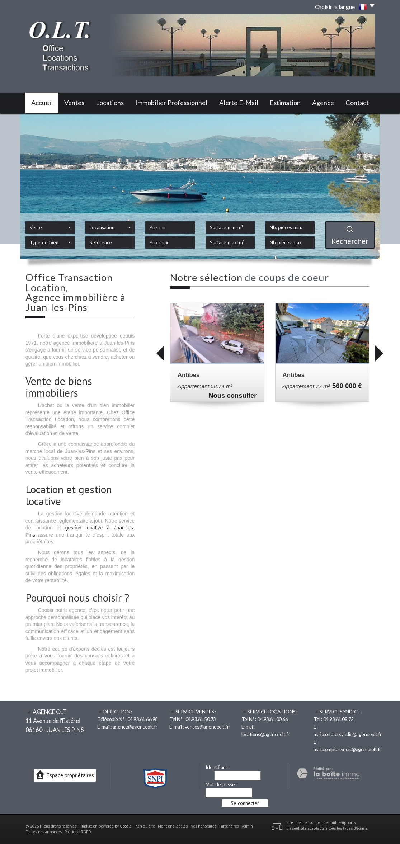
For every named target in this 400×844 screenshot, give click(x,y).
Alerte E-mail (238, 103)
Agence (323, 103)
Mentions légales (173, 826)
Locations (110, 103)
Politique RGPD (78, 831)
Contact (357, 103)
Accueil (42, 103)
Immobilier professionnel (171, 103)
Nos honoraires (203, 826)
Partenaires (229, 826)
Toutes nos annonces (43, 831)
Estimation (285, 103)
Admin (247, 826)
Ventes (74, 103)
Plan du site (145, 826)
